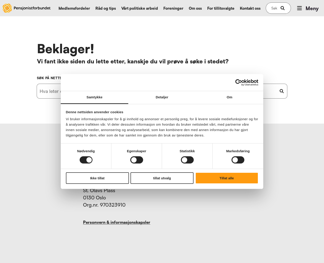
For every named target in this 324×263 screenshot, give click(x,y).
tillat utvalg (162, 178)
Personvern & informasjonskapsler (116, 222)
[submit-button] (282, 8)
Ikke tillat (97, 178)
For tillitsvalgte (220, 8)
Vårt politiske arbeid (139, 8)
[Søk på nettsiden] (274, 8)
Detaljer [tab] (162, 97)
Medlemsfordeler (74, 8)
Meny (307, 8)
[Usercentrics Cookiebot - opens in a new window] (238, 82)
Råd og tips (105, 8)
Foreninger (173, 8)
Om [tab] (229, 97)
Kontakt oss (250, 8)
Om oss (195, 8)
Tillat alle (227, 178)
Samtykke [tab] (95, 97)
